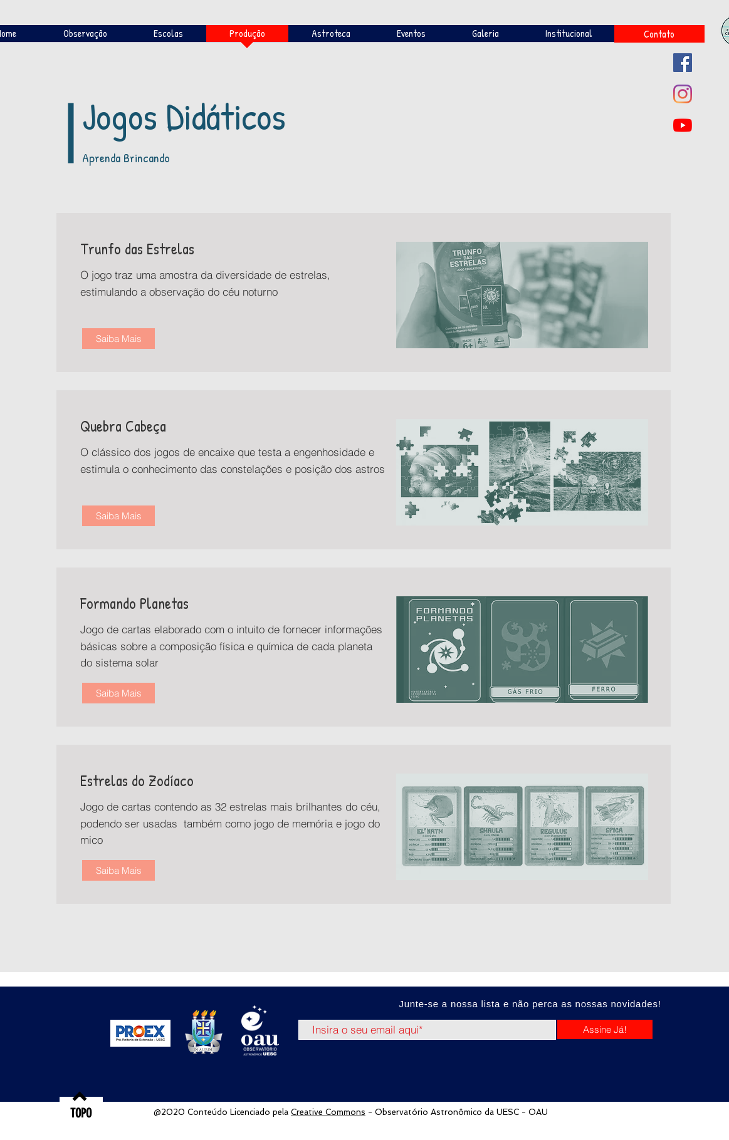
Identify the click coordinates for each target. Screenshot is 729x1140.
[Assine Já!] (605, 1029)
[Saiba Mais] (118, 338)
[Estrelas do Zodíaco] (168, 780)
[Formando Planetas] (168, 603)
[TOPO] (81, 1113)
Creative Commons (328, 1112)
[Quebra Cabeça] (168, 426)
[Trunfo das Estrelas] (168, 249)
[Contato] (659, 34)
